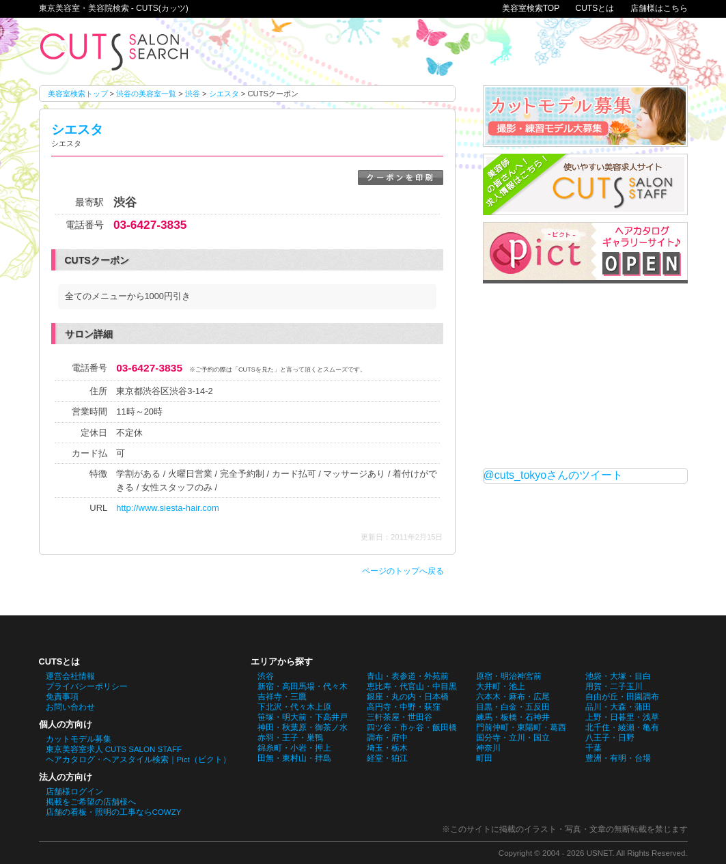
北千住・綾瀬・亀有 (622, 727)
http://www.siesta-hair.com (167, 508)
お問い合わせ (70, 707)
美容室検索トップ (78, 93)
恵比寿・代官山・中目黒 (412, 686)
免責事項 (62, 697)
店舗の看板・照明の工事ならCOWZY (114, 812)
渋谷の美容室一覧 (146, 93)
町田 (484, 758)
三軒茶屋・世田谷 (399, 717)
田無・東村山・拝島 (294, 758)
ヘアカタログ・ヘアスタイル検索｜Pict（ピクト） (138, 759)
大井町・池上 (500, 686)
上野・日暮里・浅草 (622, 717)
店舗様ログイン (74, 792)
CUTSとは (594, 8)
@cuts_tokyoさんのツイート (554, 475)
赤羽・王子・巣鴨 (290, 738)
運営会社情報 (70, 676)
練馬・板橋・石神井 (513, 717)
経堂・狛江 (387, 758)
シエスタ (224, 93)
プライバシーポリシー (87, 686)
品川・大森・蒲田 (618, 707)
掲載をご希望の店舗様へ (91, 802)
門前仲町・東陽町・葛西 (521, 727)
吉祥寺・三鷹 (282, 697)
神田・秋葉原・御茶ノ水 (302, 727)
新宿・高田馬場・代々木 (302, 686)
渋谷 (192, 93)
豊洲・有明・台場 (618, 758)
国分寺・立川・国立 (513, 738)
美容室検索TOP (530, 8)
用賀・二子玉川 (614, 686)
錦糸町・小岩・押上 (294, 748)
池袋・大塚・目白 (618, 676)
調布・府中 (387, 738)
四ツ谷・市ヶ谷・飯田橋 (412, 727)
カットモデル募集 (78, 739)
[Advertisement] (585, 375)
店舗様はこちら (659, 8)
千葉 (593, 748)
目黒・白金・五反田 (513, 707)
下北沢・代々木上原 (294, 707)
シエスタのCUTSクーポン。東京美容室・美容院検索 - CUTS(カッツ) (114, 51)
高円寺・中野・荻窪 (404, 707)
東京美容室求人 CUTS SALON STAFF (114, 749)
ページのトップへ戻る (403, 571)
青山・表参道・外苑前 (408, 676)
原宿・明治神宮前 (509, 676)
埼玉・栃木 (387, 748)
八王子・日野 (609, 738)
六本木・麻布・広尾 (513, 697)
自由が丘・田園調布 (622, 697)
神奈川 (488, 748)
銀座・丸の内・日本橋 (408, 697)
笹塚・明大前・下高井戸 (302, 717)
